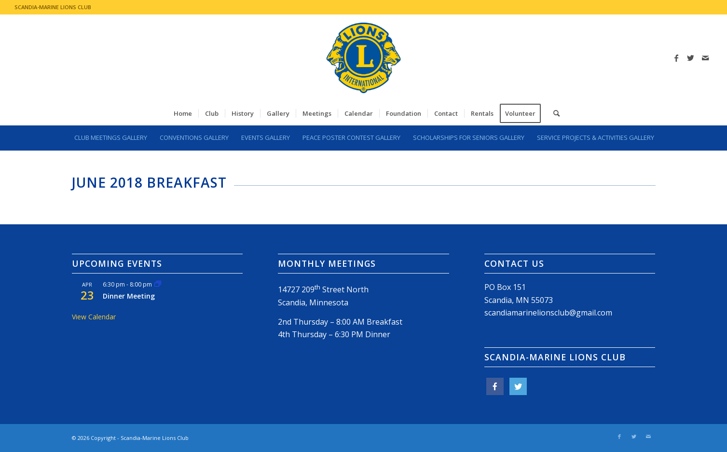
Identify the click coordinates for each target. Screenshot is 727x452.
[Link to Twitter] (691, 58)
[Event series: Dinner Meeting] (157, 284)
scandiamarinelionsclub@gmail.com (548, 312)
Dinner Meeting (129, 296)
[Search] (553, 113)
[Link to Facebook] (676, 58)
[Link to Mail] (705, 58)
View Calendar (94, 316)
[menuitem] (182, 113)
